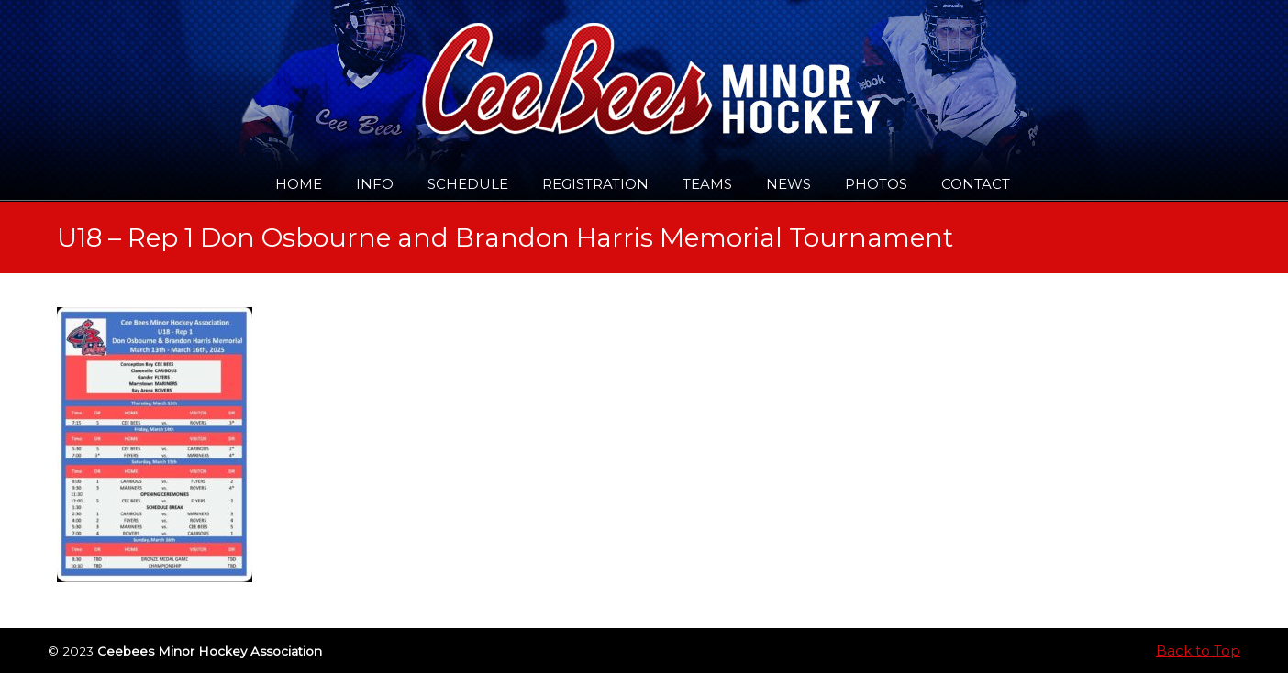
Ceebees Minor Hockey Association (244, 66)
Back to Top (1198, 650)
